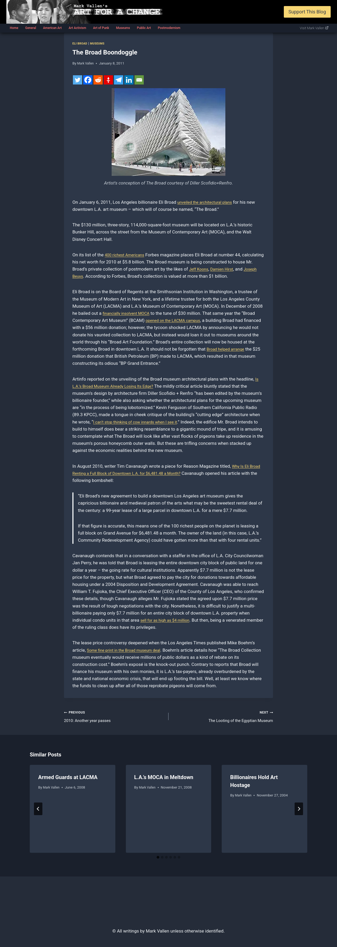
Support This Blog (307, 11)
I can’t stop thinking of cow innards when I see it (140, 422)
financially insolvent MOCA (129, 313)
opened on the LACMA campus (176, 320)
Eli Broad (80, 43)
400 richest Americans (127, 254)
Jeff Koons (220, 269)
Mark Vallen (86, 63)
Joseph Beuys (95, 276)
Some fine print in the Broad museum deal (128, 650)
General (30, 28)
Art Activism (77, 28)
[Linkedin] (128, 79)
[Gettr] (108, 79)
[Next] (299, 810)
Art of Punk (101, 28)
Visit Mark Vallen (314, 28)
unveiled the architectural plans (208, 202)
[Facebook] (87, 79)
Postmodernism (169, 28)
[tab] (158, 859)
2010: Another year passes (114, 717)
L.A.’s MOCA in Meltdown (163, 779)
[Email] (139, 79)
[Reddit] (98, 79)
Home (14, 28)
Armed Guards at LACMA (67, 779)
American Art (52, 28)
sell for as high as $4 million (168, 620)
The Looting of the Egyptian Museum (223, 717)
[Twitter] (77, 79)
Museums (123, 28)
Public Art (144, 28)
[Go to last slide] (38, 810)
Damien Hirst (246, 269)
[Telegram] (118, 79)
